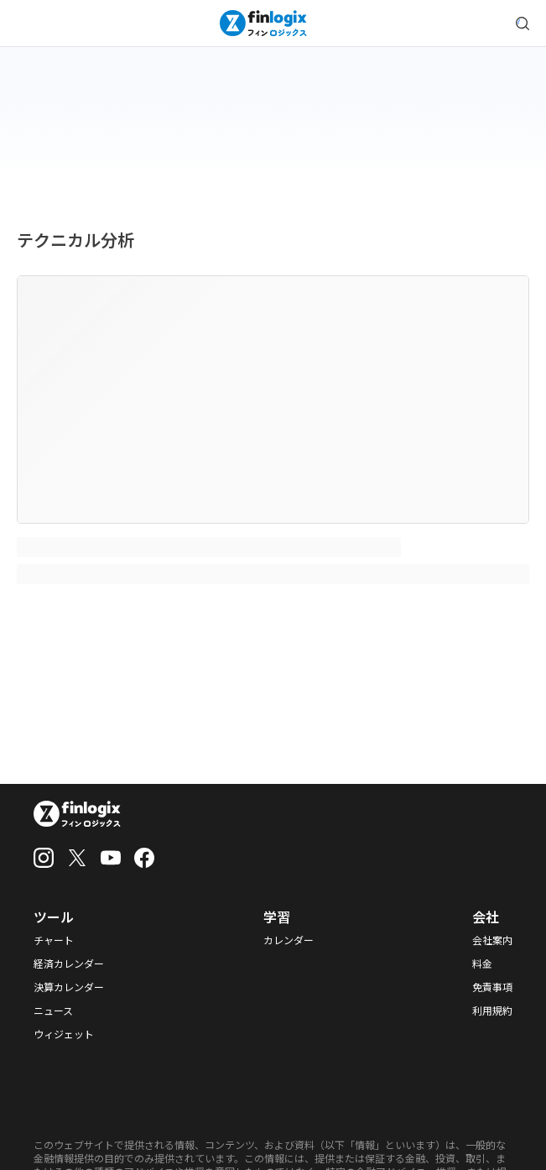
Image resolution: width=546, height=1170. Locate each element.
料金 (482, 963)
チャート (54, 940)
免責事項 (492, 987)
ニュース (53, 1010)
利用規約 (492, 1010)
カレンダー (288, 940)
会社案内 (492, 940)
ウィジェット (64, 1034)
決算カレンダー (69, 987)
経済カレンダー (69, 963)
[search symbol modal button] (522, 23)
